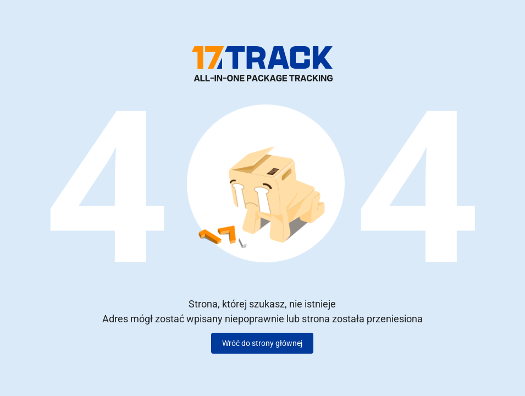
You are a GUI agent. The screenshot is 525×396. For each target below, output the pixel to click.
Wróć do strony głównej (262, 343)
